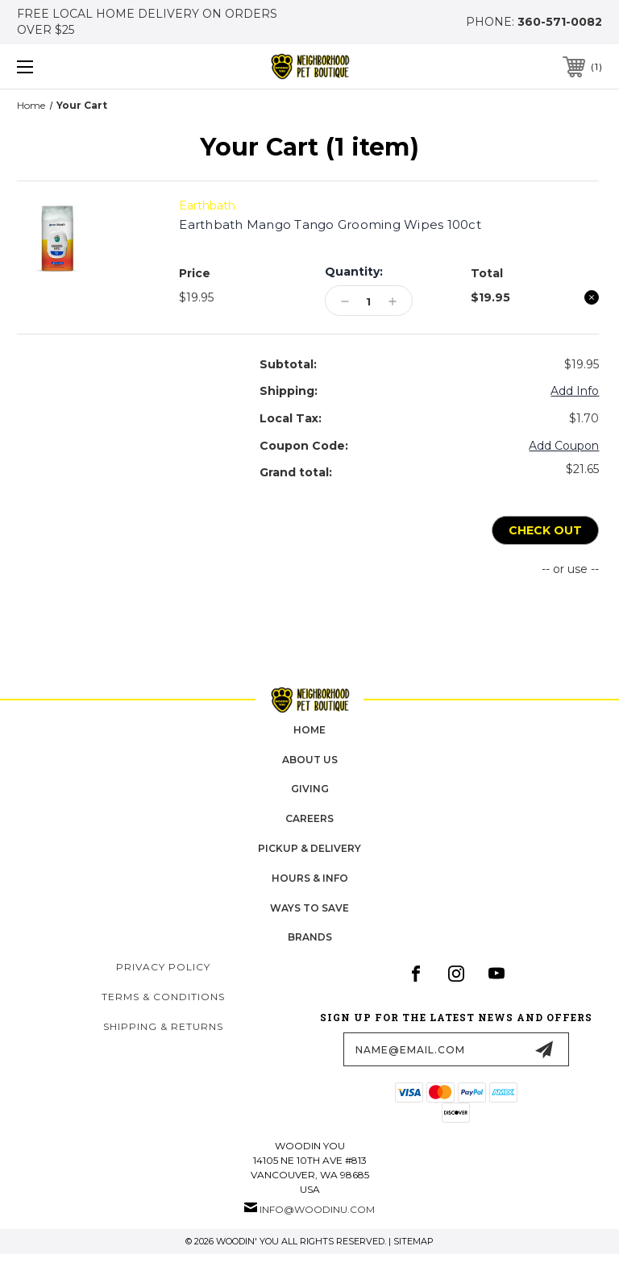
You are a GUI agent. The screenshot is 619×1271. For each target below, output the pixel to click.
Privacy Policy (163, 968)
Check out (545, 530)
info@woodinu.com (317, 1209)
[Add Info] (574, 392)
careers (309, 819)
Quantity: (354, 271)
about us (310, 760)
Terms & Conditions (163, 997)
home (309, 730)
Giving (310, 789)
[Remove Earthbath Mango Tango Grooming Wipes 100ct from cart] (591, 297)
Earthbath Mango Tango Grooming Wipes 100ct (330, 224)
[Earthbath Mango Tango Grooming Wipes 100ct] (369, 301)
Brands (310, 938)
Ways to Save (309, 908)
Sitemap (413, 1241)
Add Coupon (564, 445)
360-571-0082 (559, 22)
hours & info (310, 878)
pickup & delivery (309, 848)
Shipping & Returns (163, 1026)
